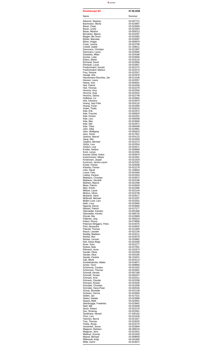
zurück (112, 3)
